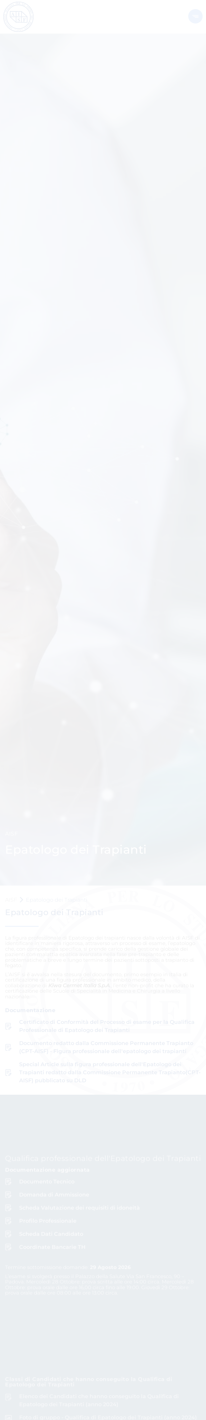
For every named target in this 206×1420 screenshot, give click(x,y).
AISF (11, 900)
